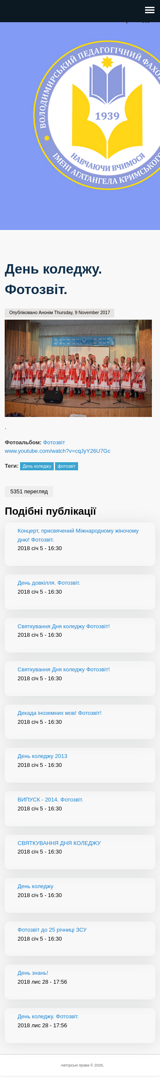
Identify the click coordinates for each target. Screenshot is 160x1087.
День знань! (32, 973)
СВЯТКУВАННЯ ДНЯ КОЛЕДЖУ (59, 843)
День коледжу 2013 (42, 756)
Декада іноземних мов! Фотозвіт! (59, 713)
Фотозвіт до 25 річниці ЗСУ (52, 930)
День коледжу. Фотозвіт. (48, 1016)
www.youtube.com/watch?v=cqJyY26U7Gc (57, 451)
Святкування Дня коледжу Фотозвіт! (63, 626)
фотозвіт (67, 466)
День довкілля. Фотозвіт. (48, 583)
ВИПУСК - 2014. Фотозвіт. (50, 799)
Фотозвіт (54, 442)
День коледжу (37, 466)
